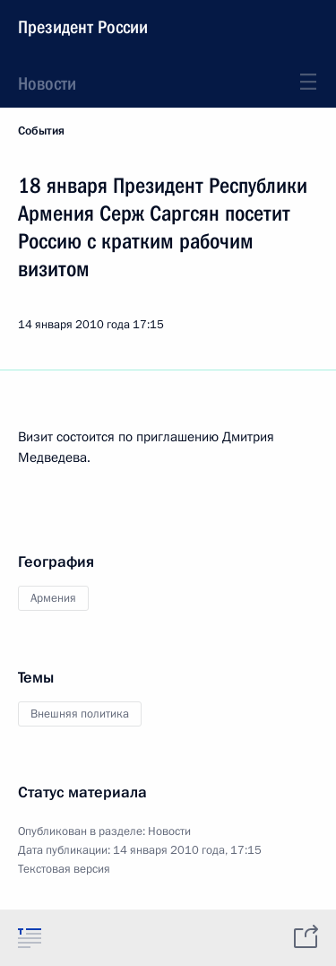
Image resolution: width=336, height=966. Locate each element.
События (41, 131)
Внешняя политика (79, 714)
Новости (47, 83)
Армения (53, 598)
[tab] (29, 937)
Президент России (83, 27)
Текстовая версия (64, 869)
